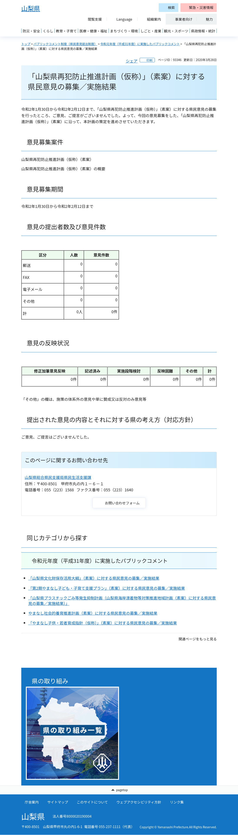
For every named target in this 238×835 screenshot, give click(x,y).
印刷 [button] (149, 60)
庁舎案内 (32, 802)
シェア (131, 61)
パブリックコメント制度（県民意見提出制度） (65, 44)
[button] (198, 7)
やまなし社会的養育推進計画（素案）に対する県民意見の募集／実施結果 (92, 613)
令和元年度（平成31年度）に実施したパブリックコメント (140, 44)
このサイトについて (92, 802)
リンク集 (177, 802)
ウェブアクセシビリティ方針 (138, 802)
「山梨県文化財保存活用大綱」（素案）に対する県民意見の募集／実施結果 (93, 578)
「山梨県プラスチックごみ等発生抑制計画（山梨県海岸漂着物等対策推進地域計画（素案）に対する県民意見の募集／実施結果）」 (122, 600)
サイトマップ (57, 802)
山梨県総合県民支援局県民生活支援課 (58, 477)
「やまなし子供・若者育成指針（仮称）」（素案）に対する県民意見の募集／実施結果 (102, 623)
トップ (25, 44)
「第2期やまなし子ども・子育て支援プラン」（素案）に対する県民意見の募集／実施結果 (106, 588)
